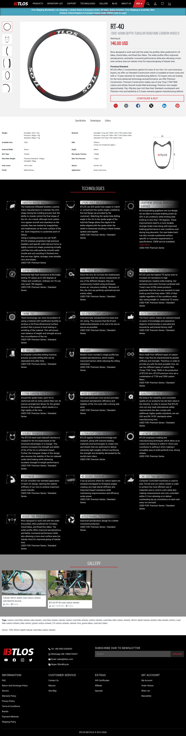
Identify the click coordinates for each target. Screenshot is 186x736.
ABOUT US (126, 3)
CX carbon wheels (60, 623)
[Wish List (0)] (162, 3)
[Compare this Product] (126, 106)
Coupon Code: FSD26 (103, 13)
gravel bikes (87, 623)
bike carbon (26, 623)
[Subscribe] (177, 654)
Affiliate (98, 685)
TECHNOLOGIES (87, 3)
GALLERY (103, 3)
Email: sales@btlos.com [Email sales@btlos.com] (60, 659)
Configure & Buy (147, 98)
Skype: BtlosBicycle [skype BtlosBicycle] (58, 664)
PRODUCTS (38, 3)
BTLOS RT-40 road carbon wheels (64, 602)
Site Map (52, 691)
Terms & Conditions (11, 706)
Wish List (145, 691)
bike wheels (36, 620)
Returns (52, 685)
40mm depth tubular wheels (144, 620)
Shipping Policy (9, 722)
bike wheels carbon (166, 620)
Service (5, 691)
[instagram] (22, 660)
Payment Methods (10, 716)
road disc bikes (100, 623)
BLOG (114, 3)
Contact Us (53, 680)
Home (4, 630)
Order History (147, 685)
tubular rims (75, 623)
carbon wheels (95, 620)
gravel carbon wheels (42, 623)
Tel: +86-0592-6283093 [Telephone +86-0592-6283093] (60, 649)
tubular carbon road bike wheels (73, 620)
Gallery (108, 120)
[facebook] (14, 660)
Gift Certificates (102, 680)
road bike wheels (50, 620)
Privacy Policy (8, 701)
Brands (5, 711)
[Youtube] (6, 660)
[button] (139, 4)
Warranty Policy (9, 696)
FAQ (4, 680)
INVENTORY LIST (55, 3)
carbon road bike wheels (18, 620)
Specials (99, 691)
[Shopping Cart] (169, 3)
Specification (80, 120)
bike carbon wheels (121, 620)
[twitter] (30, 660)
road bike (107, 620)
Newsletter (146, 696)
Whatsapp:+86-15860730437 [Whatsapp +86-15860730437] (63, 654)
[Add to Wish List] (116, 106)
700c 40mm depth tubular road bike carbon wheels (32, 630)
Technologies (95, 120)
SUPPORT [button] (71, 3)
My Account (146, 680)
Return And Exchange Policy (15, 685)
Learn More (144, 245)
